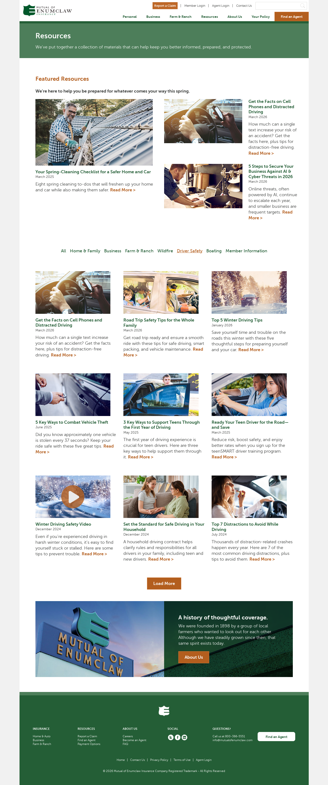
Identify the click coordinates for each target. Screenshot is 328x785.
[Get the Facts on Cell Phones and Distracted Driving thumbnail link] (206, 129)
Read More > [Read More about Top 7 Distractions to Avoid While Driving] (262, 559)
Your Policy (261, 17)
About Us (235, 17)
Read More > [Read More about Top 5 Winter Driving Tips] (251, 349)
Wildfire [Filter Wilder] (165, 250)
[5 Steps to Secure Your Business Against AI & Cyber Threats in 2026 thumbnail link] (206, 194)
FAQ (125, 744)
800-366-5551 (235, 736)
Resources (209, 17)
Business (153, 17)
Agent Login (220, 5)
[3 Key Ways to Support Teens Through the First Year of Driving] (163, 394)
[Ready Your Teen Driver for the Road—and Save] (252, 394)
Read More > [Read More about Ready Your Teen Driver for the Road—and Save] (224, 457)
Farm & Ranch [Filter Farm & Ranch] (139, 250)
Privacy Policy (159, 760)
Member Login (194, 5)
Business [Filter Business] (112, 250)
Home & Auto (41, 736)
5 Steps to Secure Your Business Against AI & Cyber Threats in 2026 (271, 171)
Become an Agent (134, 740)
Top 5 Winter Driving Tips (237, 320)
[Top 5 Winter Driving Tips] (252, 292)
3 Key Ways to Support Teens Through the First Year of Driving (161, 425)
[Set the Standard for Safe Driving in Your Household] (163, 497)
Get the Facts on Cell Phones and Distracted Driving (271, 106)
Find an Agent (291, 17)
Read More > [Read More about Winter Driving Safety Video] (94, 553)
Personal (130, 17)
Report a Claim (165, 5)
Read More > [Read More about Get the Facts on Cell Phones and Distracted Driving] (261, 153)
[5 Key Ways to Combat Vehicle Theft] (75, 394)
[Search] (281, 6)
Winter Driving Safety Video (63, 524)
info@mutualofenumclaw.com (233, 740)
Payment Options (89, 744)
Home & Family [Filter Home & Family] (85, 250)
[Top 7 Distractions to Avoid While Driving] (252, 497)
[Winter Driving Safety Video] (75, 497)
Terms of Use (182, 760)
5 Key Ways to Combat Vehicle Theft (71, 422)
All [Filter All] (63, 250)
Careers (128, 736)
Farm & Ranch (181, 17)
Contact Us (244, 5)
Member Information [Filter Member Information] (246, 250)
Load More (164, 583)
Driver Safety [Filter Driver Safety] (189, 250)
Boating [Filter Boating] (214, 250)
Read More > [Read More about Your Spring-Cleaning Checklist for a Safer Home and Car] (122, 190)
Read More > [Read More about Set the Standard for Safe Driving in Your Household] (161, 559)
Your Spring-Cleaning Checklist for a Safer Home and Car (93, 171)
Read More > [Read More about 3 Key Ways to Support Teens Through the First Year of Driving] (140, 457)
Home (121, 760)
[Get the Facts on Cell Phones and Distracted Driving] (75, 292)
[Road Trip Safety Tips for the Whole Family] (163, 292)
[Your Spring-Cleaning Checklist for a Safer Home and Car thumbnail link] (97, 132)
